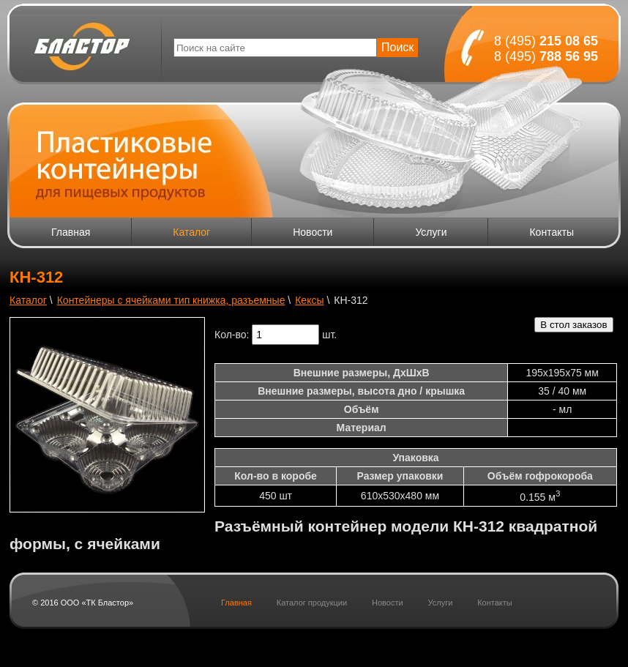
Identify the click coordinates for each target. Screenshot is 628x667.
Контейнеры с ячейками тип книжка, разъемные (171, 300)
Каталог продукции (312, 602)
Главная (70, 232)
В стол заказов (573, 324)
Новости (312, 232)
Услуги (430, 232)
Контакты (551, 232)
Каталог (191, 232)
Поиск (397, 47)
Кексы (309, 300)
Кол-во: (231, 334)
